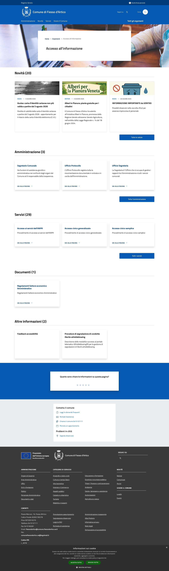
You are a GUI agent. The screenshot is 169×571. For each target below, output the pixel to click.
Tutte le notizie (136, 137)
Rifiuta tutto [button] (93, 562)
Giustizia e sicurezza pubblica (95, 479)
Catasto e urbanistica (61, 495)
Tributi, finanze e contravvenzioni (97, 483)
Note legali (89, 526)
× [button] (166, 547)
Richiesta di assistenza (61, 526)
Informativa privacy (92, 522)
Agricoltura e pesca (92, 499)
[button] (84, 567)
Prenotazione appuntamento (63, 514)
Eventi (119, 498)
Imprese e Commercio (61, 487)
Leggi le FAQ (57, 522)
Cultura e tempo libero (61, 479)
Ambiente (88, 487)
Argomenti (56, 38)
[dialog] (84, 558)
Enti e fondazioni (27, 487)
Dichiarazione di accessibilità (95, 530)
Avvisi (19, 99)
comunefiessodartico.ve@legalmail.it (35, 535)
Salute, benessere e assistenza (96, 491)
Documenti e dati (27, 499)
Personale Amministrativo (30, 495)
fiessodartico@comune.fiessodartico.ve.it (42, 529)
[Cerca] (145, 12)
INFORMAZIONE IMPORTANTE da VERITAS (132, 103)
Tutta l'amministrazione (137, 199)
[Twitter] (126, 11)
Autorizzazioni (90, 495)
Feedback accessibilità (27, 333)
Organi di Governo (27, 475)
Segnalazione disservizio (62, 518)
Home (47, 38)
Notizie (67, 99)
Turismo (56, 499)
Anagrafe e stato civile (61, 475)
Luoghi (119, 494)
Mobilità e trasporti (60, 503)
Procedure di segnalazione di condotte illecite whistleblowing (82, 335)
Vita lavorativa (58, 483)
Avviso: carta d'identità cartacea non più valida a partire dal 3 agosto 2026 (35, 104)
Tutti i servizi (137, 256)
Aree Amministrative (28, 479)
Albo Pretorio (90, 518)
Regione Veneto (27, 3)
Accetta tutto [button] (76, 562)
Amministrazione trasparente (95, 514)
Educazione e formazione (94, 475)
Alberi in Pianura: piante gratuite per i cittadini (82, 104)
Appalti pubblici (58, 491)
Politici (23, 491)
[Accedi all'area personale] (137, 2)
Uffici (23, 483)
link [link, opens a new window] (105, 558)
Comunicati (121, 479)
